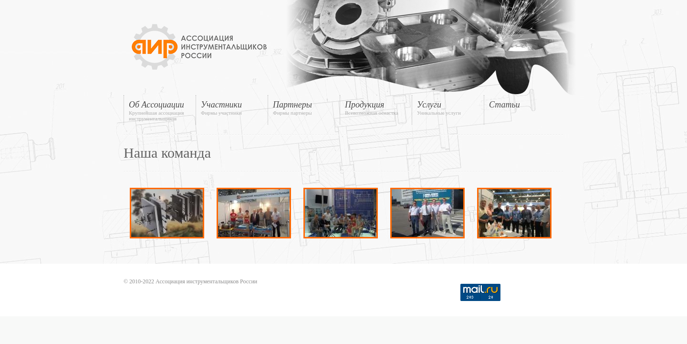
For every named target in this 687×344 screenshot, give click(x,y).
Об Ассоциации (160, 110)
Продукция (376, 108)
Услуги (448, 108)
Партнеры (304, 108)
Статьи (504, 104)
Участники (232, 108)
